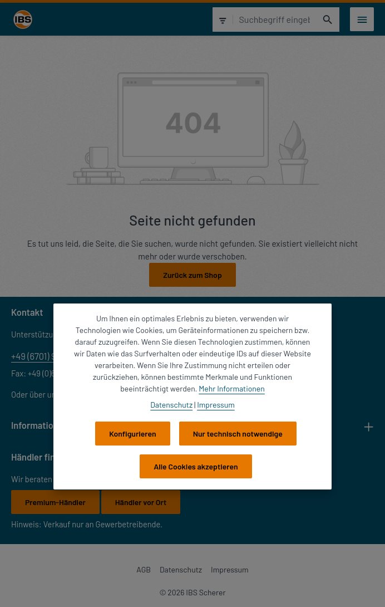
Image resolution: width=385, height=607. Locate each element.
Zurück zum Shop (192, 275)
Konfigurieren (132, 433)
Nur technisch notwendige (238, 433)
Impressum (230, 569)
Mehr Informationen (232, 388)
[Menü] (362, 19)
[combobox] (274, 19)
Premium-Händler (55, 502)
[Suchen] (328, 19)
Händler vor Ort (140, 502)
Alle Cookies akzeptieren (196, 466)
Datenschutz (181, 569)
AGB (143, 569)
